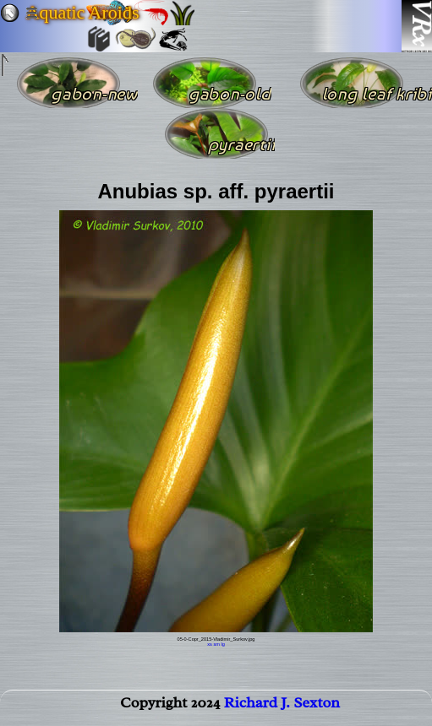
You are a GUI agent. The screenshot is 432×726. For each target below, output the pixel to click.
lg (222, 644)
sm (216, 644)
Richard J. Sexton (282, 705)
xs (209, 644)
